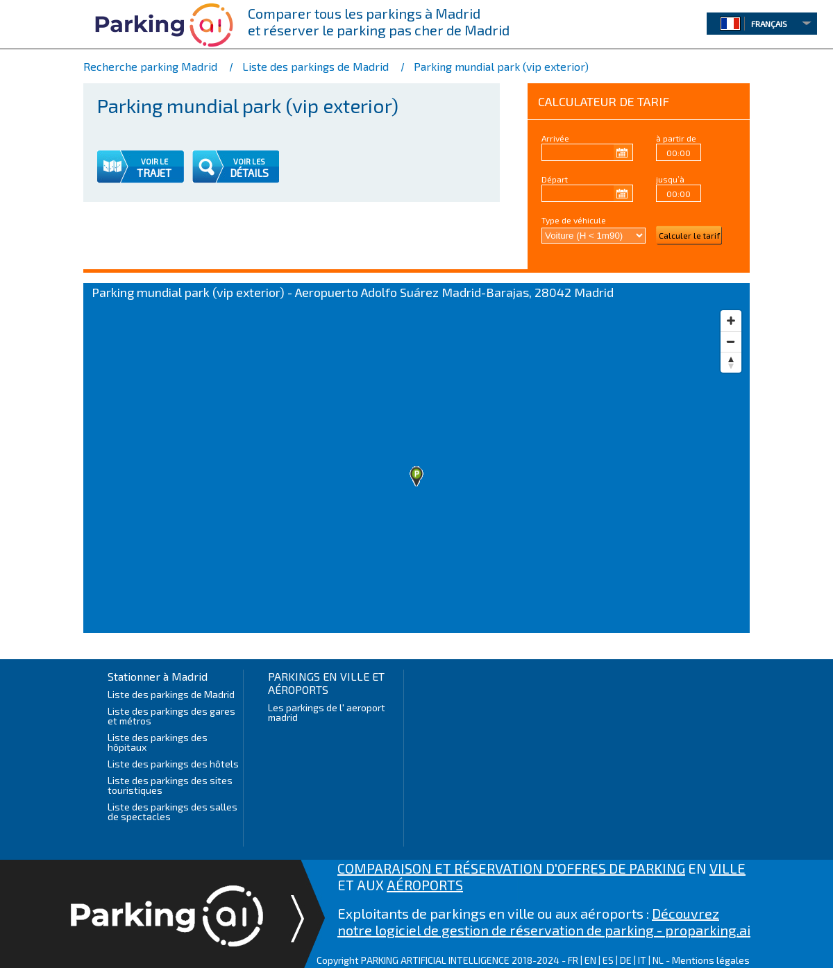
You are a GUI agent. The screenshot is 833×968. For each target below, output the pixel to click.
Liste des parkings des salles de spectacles (172, 811)
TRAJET (154, 173)
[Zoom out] (731, 341)
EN (590, 960)
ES (608, 960)
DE (626, 960)
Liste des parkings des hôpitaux (158, 742)
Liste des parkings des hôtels (173, 764)
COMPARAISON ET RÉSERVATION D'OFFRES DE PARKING (511, 868)
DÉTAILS (249, 173)
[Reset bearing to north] (731, 362)
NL (658, 960)
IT (642, 960)
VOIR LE (154, 161)
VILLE (727, 868)
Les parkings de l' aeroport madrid (326, 712)
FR (573, 960)
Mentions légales (711, 960)
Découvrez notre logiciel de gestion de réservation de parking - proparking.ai (543, 921)
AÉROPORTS (425, 884)
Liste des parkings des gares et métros (171, 716)
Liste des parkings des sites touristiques (170, 785)
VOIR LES (249, 161)
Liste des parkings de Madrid (172, 694)
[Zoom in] (731, 320)
